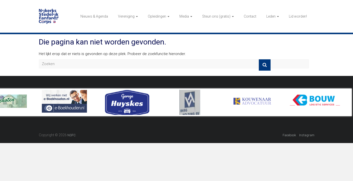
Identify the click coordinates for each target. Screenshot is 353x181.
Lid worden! (298, 16)
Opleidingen (157, 16)
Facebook (289, 135)
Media (184, 16)
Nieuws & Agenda (94, 16)
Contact (250, 16)
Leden (271, 16)
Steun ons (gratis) (216, 16)
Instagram (306, 135)
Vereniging (126, 16)
